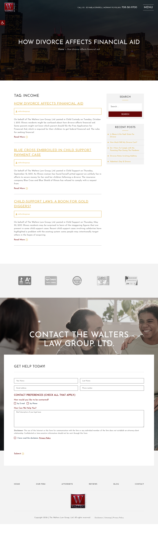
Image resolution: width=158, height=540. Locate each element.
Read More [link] (19, 138)
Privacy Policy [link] (45, 452)
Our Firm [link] (41, 498)
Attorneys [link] (67, 498)
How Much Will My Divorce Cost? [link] (124, 144)
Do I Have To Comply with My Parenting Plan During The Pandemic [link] (122, 151)
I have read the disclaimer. (34, 452)
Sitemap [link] (107, 534)
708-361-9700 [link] (128, 8)
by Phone (33, 410)
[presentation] (29, 460)
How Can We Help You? (25, 414)
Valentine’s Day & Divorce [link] (120, 166)
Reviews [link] (93, 498)
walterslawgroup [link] (24, 111)
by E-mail (21, 410)
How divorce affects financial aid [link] (52, 103)
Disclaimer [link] (98, 534)
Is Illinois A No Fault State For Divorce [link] (122, 136)
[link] (2, 22)
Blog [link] (116, 498)
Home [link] (61, 49)
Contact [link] (139, 498)
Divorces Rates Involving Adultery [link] (124, 160)
